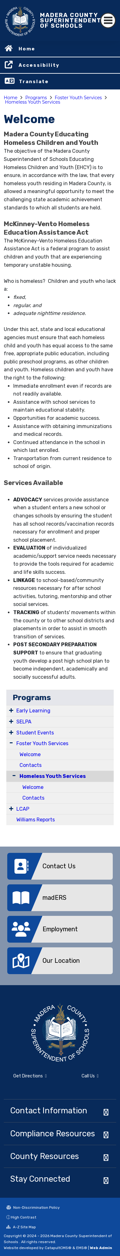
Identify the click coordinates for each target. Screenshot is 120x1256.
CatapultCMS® (58, 1248)
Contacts (31, 765)
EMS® (81, 1248)
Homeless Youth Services (32, 102)
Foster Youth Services (78, 97)
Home (27, 49)
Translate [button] (34, 81)
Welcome (30, 754)
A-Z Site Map (21, 1227)
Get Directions (30, 1076)
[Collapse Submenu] (13, 775)
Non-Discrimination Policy (33, 1207)
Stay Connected (40, 1179)
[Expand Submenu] (11, 710)
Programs (36, 97)
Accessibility (39, 65)
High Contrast (23, 1217)
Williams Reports (35, 820)
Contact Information (48, 1110)
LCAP (22, 809)
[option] (60, 868)
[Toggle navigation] (108, 20)
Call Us (90, 1076)
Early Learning (33, 711)
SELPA (23, 722)
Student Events (35, 733)
